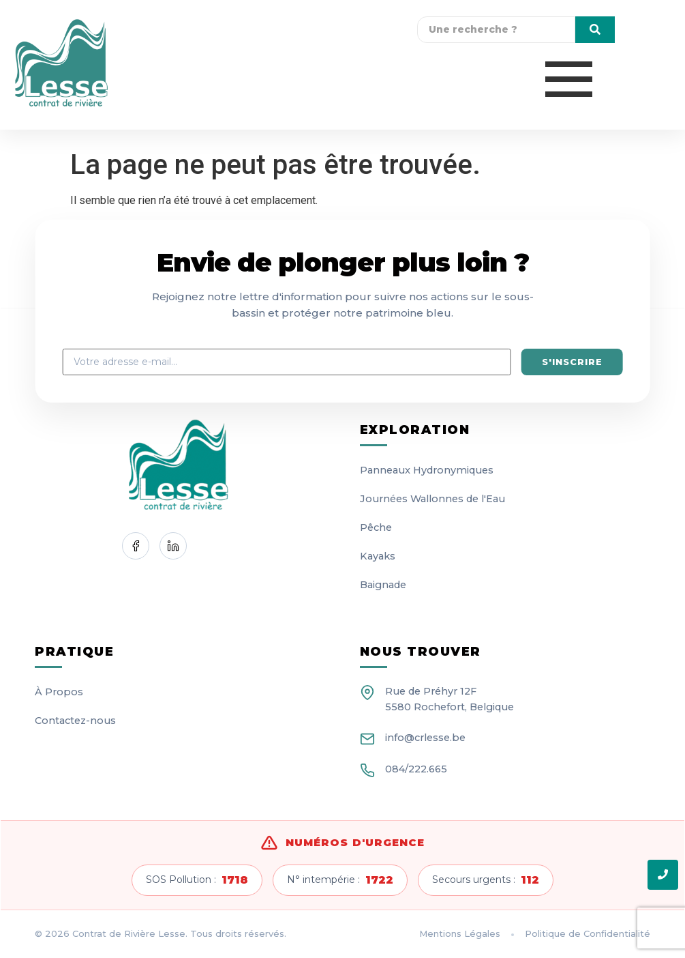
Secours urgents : (485, 880)
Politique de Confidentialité (587, 933)
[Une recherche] (496, 29)
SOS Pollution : (197, 880)
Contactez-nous (75, 720)
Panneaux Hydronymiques (426, 470)
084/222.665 (416, 769)
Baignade (383, 585)
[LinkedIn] (173, 546)
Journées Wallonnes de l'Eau (432, 499)
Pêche (376, 527)
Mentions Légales (459, 933)
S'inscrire (572, 361)
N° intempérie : (340, 880)
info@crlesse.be (425, 737)
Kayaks (377, 556)
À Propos (59, 692)
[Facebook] (135, 546)
